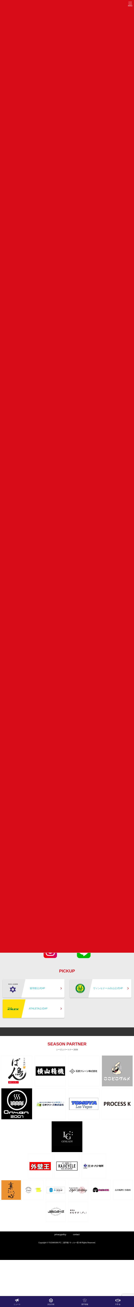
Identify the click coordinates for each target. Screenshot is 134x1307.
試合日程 (51, 1301)
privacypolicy (60, 1234)
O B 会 (117, 1301)
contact (76, 1234)
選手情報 (84, 1301)
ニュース (17, 1301)
